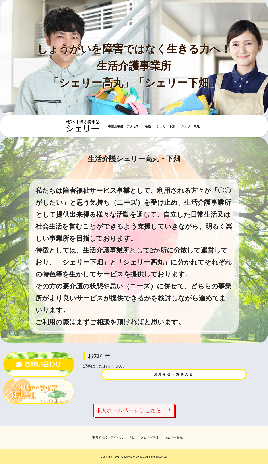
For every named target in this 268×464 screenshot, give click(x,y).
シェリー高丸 (190, 126)
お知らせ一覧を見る (174, 374)
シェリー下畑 (166, 126)
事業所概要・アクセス (123, 126)
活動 (148, 126)
